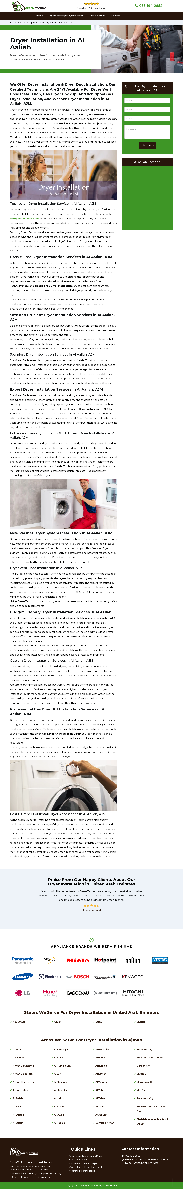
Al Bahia (17, 1106)
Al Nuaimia (60, 1106)
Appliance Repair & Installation (66, 15)
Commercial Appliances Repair (86, 1156)
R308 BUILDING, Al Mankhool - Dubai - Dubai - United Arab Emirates (147, 1161)
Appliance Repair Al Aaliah (31, 22)
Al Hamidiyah (61, 1049)
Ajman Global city (23, 1074)
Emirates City (144, 1049)
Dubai (98, 1022)
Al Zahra (100, 1090)
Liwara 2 (142, 1074)
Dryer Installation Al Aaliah (59, 22)
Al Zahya (100, 1098)
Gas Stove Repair (78, 1159)
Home (39, 15)
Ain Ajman (18, 1057)
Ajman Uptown (21, 1090)
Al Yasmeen (102, 1082)
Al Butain (18, 1123)
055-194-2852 (150, 6)
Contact (115, 15)
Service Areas (97, 15)
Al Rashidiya (102, 1049)
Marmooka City (146, 1082)
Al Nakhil (59, 1098)
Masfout (142, 1090)
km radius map (147, 197)
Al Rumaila (101, 1065)
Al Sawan (100, 1074)
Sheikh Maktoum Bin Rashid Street (153, 1121)
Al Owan (59, 1114)
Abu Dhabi (19, 1022)
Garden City (143, 1065)
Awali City (101, 1114)
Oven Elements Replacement (85, 1167)
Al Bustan (18, 1114)
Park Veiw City (145, 1098)
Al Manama (60, 1082)
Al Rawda (100, 1057)
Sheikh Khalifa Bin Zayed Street (151, 1109)
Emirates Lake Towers (150, 1057)
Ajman (57, 1022)
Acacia (17, 1049)
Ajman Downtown (23, 1065)
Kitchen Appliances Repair (83, 1163)
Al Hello (58, 1057)
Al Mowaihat (61, 1090)
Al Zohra (100, 1106)
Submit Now (147, 145)
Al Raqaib (59, 1123)
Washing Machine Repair (82, 1170)
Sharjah (141, 1022)
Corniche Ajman (104, 1123)
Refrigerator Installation (25, 218)
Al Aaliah (18, 1098)
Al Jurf (57, 1074)
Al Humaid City (62, 1065)
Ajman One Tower (23, 1082)
